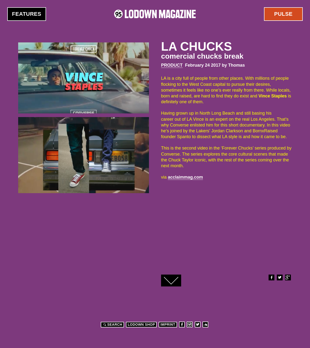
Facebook (271, 277)
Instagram (190, 324)
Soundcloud (205, 324)
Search (112, 324)
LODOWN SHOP (141, 324)
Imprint (167, 324)
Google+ (287, 277)
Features (26, 14)
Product (172, 65)
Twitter (279, 277)
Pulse (283, 14)
